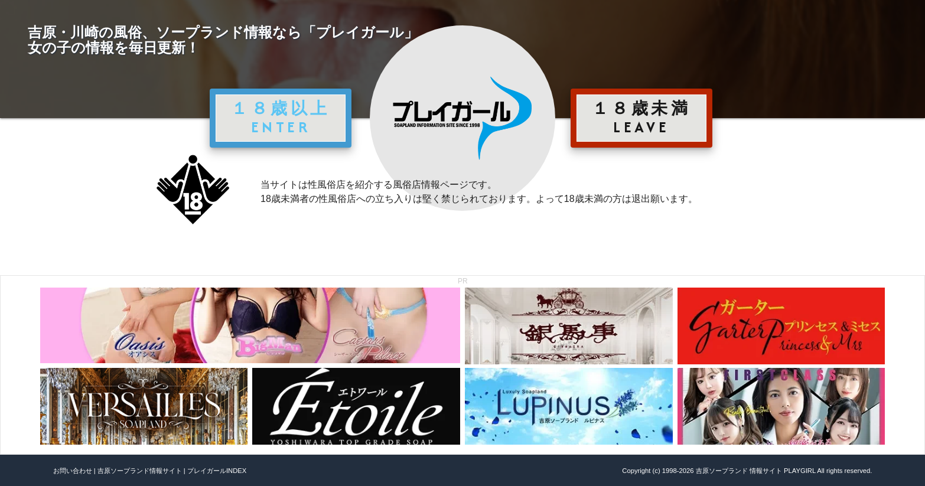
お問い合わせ (72, 470)
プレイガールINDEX (216, 470)
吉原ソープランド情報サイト (139, 470)
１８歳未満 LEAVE (641, 117)
